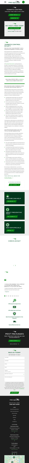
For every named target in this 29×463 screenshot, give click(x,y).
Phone (6, 364)
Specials (10, 231)
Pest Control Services (14, 412)
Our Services (11, 201)
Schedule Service (14, 341)
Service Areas (14, 414)
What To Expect (14, 185)
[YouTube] (12, 454)
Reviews (14, 418)
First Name (6, 358)
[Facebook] (14, 454)
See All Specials (14, 344)
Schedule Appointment (14, 28)
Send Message (14, 393)
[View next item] (15, 266)
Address (6, 371)
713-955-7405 (18, 31)
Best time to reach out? (9, 374)
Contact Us (14, 18)
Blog (14, 420)
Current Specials (14, 14)
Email (6, 368)
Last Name (6, 361)
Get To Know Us (12, 217)
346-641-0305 (14, 405)
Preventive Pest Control (9, 64)
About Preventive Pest (14, 410)
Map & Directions (14, 432)
